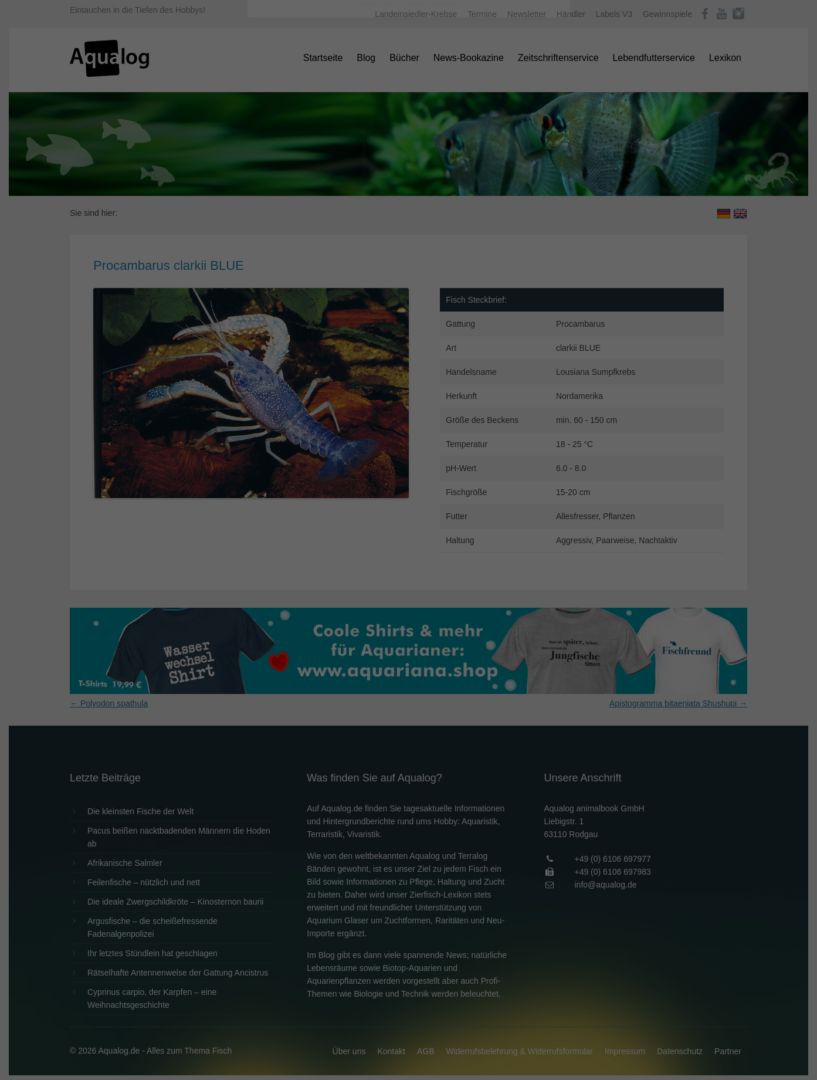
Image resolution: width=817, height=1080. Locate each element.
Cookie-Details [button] (375, 325)
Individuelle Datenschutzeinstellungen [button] (408, 299)
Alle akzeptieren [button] (408, 230)
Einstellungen (281, 161)
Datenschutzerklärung (335, 150)
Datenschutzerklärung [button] (432, 325)
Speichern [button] (408, 264)
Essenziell (283, 188)
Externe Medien (516, 188)
